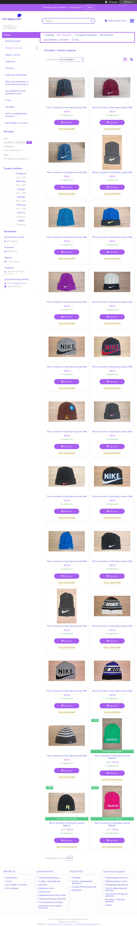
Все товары (64, 35)
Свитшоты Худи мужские (52, 899)
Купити (68, 123)
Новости (10, 61)
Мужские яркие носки (116, 881)
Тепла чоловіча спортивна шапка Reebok (112, 757)
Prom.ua (85, 919)
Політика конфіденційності (87, 924)
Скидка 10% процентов (84, 887)
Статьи (9, 68)
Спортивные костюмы (51, 902)
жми (89, 7)
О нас (75, 39)
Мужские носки (46, 888)
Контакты (106, 35)
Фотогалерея (13, 41)
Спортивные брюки (49, 878)
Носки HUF (44, 892)
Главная (49, 35)
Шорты (43, 885)
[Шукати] (91, 21)
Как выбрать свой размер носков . (15, 92)
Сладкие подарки (86, 35)
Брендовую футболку (116, 885)
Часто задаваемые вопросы (16, 114)
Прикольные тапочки (116, 878)
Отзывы (9, 107)
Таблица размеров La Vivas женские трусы (17, 83)
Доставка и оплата (56, 39)
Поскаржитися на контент (60, 924)
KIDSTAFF (77, 890)
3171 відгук (113, 2)
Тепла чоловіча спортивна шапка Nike (67, 108)
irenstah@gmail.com (17, 283)
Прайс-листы (12, 55)
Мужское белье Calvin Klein (52, 895)
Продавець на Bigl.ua (68, 922)
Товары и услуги (14, 48)
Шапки (108, 905)
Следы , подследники (50, 881)
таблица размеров (16, 75)
